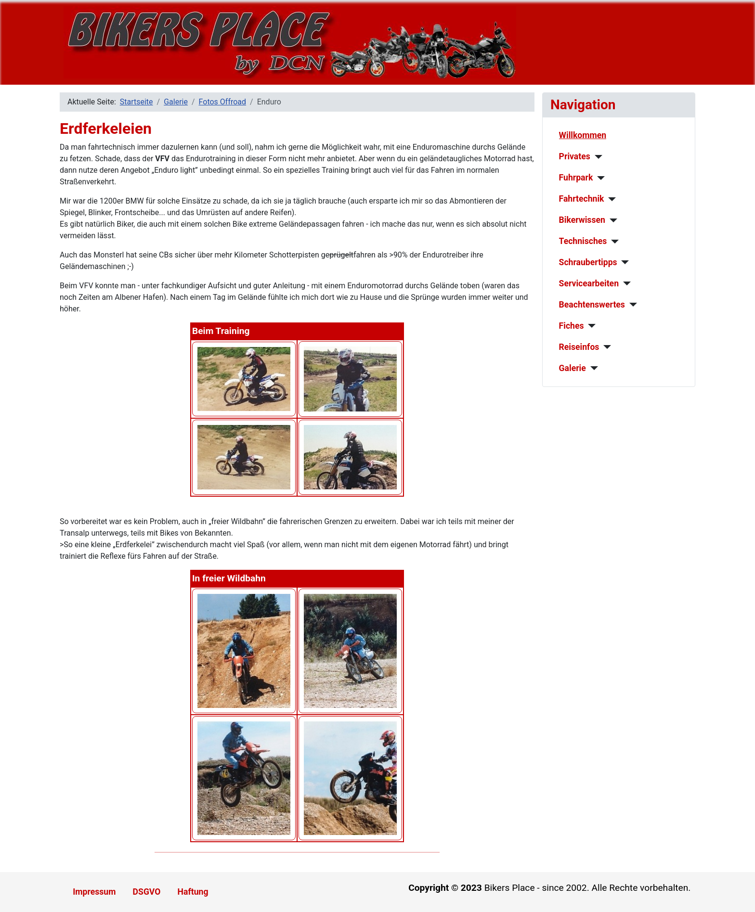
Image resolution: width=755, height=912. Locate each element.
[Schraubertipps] (623, 262)
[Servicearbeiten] (625, 283)
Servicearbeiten (589, 283)
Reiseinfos (579, 347)
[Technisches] (613, 242)
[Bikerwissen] (611, 220)
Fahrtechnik (581, 199)
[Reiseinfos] (605, 347)
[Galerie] (592, 368)
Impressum (94, 892)
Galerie (572, 368)
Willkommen (583, 135)
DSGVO (147, 892)
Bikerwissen (582, 220)
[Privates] (596, 157)
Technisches (583, 241)
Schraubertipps (588, 262)
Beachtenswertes (592, 304)
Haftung (193, 892)
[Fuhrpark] (599, 178)
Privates (574, 156)
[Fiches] (590, 326)
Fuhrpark (576, 177)
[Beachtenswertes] (631, 305)
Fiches (571, 326)
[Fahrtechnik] (610, 199)
